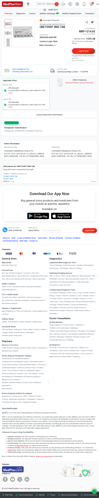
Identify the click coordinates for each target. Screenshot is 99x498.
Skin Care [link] (5, 273)
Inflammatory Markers (82, 310)
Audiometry (53, 282)
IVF (88, 337)
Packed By (56, 147)
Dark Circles (63, 351)
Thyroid (58, 296)
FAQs (14, 238)
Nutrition (20, 373)
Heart (69, 293)
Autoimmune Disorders (58, 310)
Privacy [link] (52, 495)
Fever (80, 296)
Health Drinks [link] (7, 287)
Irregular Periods (86, 351)
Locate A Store (26, 238)
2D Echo (61, 279)
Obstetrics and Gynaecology (59, 328)
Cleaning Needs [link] (7, 329)
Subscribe (89, 230)
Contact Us (33, 241)
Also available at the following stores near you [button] (22, 70)
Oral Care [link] (27, 273)
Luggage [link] (5, 332)
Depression (74, 348)
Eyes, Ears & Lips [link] (8, 279)
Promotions (89, 14)
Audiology (70, 340)
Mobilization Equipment (17, 399)
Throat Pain (54, 354)
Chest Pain (53, 348)
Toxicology (53, 305)
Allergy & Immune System (11, 380)
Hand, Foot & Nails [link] (39, 279)
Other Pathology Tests (67, 302)
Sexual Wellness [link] (23, 276)
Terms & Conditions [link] (90, 495)
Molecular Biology (75, 268)
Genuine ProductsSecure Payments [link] (79, 83)
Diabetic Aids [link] (37, 322)
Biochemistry (54, 268)
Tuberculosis (54, 302)
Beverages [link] (30, 332)
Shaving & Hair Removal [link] (23, 279)
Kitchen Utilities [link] (40, 329)
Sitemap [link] (41, 495)
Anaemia (73, 296)
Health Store (50, 10)
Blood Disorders (80, 308)
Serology (80, 265)
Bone (92, 296)
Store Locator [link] (32, 348)
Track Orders (43, 238)
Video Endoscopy (82, 282)
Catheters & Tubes (35, 396)
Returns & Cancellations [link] (69, 495)
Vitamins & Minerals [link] (24, 311)
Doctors (33, 14)
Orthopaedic (31, 399)
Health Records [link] (7, 348)
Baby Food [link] (5, 265)
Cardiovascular (17, 396)
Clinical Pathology (56, 265)
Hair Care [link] (35, 273)
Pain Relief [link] (12, 297)
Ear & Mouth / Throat (36, 373)
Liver (74, 293)
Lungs (79, 293)
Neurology (81, 331)
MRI (51, 276)
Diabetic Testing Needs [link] (10, 322)
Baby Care (13, 265)
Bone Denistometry (72, 279)
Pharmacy (8, 14)
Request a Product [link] (20, 348)
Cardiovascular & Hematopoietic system (15, 362)
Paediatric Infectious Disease (75, 337)
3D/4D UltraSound (72, 276)
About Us (6, 238)
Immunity (53, 299)
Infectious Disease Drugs (26, 368)
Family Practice (68, 325)
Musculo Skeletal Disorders (85, 302)
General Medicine (56, 325)
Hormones (41, 365)
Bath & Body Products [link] (9, 276)
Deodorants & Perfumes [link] (39, 276)
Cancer (60, 299)
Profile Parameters (69, 265)
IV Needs (5, 399)
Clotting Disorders (64, 305)
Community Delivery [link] (26, 495)
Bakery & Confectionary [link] (17, 332)
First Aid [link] (5, 297)
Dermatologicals (7, 376)
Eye (26, 373)
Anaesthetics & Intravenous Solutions (27, 376)
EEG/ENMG (53, 279)
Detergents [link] (18, 329)
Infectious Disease (66, 308)
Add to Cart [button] (83, 51)
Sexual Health (66, 357)
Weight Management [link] (9, 290)
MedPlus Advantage (49, 13)
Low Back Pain (74, 351)
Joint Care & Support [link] (33, 297)
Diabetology (74, 328)
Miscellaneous (7, 388)
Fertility (85, 293)
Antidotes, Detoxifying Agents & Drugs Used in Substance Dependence (21, 384)
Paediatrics (79, 325)
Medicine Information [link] (10, 345)
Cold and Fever (63, 348)
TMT (93, 276)
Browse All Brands (56, 238)
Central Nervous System (10, 365)
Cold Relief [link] (21, 297)
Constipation (54, 351)
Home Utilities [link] (28, 329)
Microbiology (88, 265)
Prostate (75, 299)
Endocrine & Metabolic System (29, 370)
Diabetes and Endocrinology (59, 331)
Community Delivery (10, 241)
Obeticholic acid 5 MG (48, 37)
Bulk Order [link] (9, 495)
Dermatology (90, 331)
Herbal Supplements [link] (40, 311)
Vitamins (65, 296)
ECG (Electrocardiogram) (67, 282)
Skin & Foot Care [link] (7, 300)
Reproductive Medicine (86, 334)
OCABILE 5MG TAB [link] (10, 176)
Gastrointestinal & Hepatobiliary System (15, 358)
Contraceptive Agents (9, 368)
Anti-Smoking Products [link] (9, 303)
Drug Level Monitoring (78, 305)
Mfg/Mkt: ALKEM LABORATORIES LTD (52, 24)
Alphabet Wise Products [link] (10, 351)
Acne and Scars (86, 354)
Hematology (64, 268)
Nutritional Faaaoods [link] (34, 287)
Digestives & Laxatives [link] (21, 300)
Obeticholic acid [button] (11, 123)
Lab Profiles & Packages (58, 293)
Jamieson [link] (5, 314)
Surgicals (40, 399)
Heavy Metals (54, 308)
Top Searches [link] (42, 348)
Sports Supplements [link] (8, 311)
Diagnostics (21, 14)
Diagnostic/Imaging (29, 402)
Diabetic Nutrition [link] (25, 322)
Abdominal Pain (55, 357)
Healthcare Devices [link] (37, 300)
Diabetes (86, 296)
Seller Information (47, 45)
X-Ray (63, 276)
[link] (12, 4)
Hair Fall (62, 354)
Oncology (40, 368)
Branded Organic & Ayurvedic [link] (12, 335)
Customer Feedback (72, 238)
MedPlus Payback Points (71, 14)
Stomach (70, 310)
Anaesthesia (6, 396)
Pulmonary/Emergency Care (11, 402)
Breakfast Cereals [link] (19, 287)
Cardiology (73, 331)
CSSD (25, 396)
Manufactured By (10, 147)
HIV (90, 299)
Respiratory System (36, 362)
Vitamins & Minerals (9, 373)
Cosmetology (72, 334)
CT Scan (56, 276)
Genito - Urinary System (10, 370)
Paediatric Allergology (57, 337)
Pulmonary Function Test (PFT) (60, 285)
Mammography (85, 276)
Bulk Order (23, 241)
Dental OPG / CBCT (87, 279)
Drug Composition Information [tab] (49, 115)
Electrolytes (53, 313)
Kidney (92, 293)
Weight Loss (83, 348)
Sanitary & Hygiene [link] (16, 273)
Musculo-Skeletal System (28, 365)
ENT (51, 334)
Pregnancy (83, 299)
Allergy (52, 296)
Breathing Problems (73, 354)
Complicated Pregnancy (58, 340)
